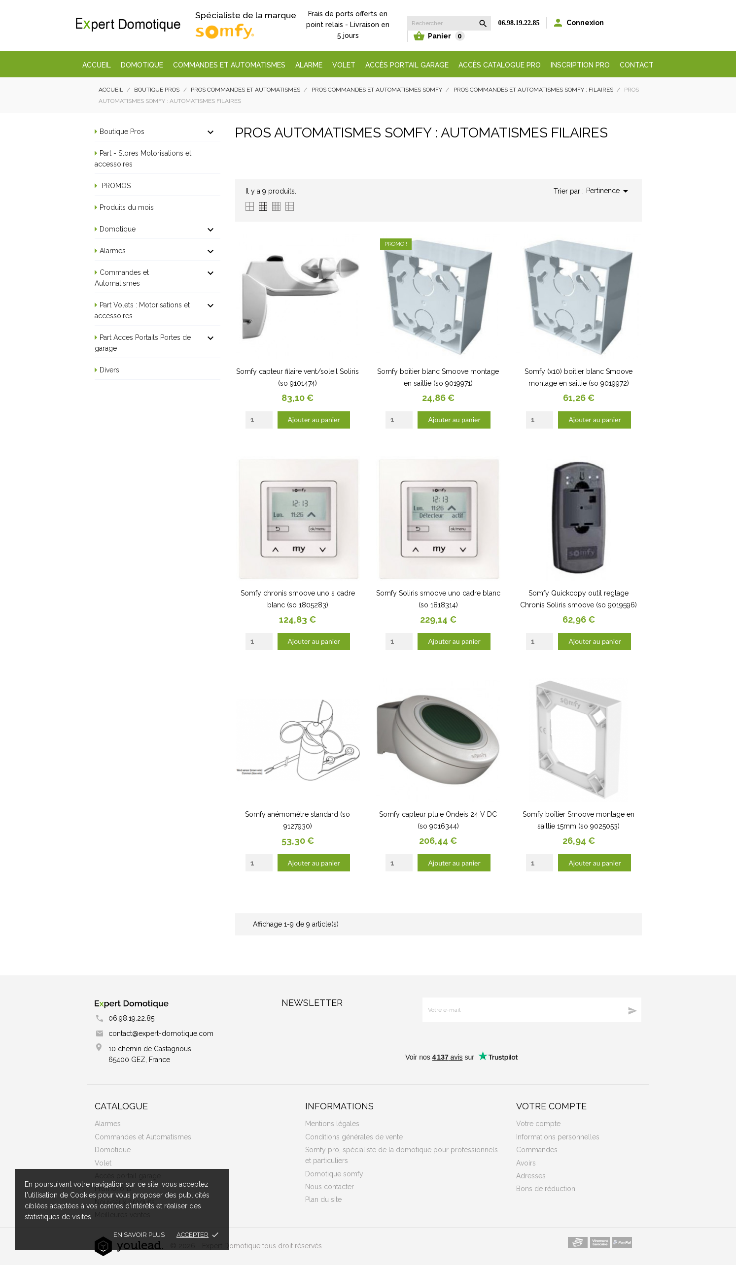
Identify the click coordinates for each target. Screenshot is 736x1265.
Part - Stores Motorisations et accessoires (143, 158)
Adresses (531, 1176)
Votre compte (551, 1106)
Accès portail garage (407, 65)
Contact (637, 65)
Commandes (537, 1150)
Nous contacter (329, 1187)
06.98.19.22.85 (519, 23)
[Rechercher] (449, 23)
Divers (109, 370)
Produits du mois (127, 207)
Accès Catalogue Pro (499, 65)
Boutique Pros (122, 131)
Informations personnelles (557, 1137)
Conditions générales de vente (354, 1137)
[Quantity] (259, 420)
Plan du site (323, 1199)
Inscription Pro (580, 65)
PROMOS (115, 186)
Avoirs (526, 1163)
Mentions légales (332, 1124)
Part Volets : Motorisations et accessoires (142, 310)
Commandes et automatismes (229, 65)
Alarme (308, 65)
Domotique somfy (334, 1174)
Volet (343, 65)
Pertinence (608, 191)
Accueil (96, 65)
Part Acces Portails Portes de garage (143, 342)
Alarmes (113, 251)
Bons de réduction (545, 1189)
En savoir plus (139, 1234)
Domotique (142, 65)
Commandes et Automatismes (122, 277)
